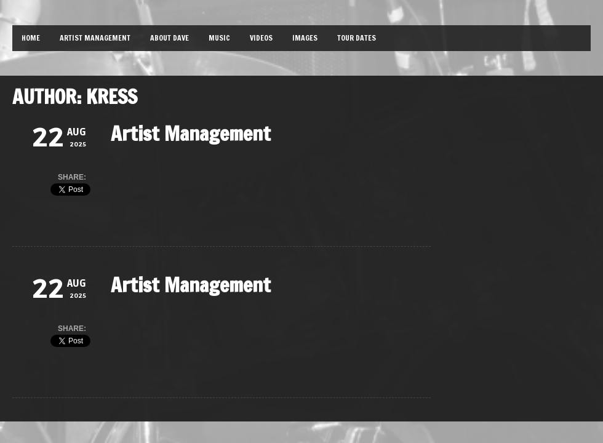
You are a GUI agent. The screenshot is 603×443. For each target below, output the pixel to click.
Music (219, 38)
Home (31, 38)
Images (304, 38)
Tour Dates (356, 38)
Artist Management (95, 38)
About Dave (169, 38)
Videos (261, 38)
